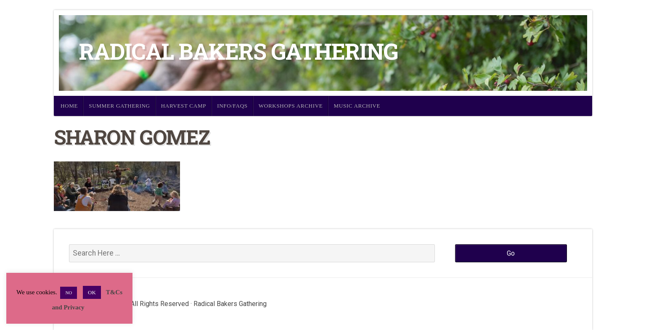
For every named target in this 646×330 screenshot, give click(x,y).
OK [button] (92, 292)
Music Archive (357, 106)
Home (69, 106)
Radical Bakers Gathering (238, 51)
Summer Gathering (119, 106)
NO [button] (68, 292)
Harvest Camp (183, 106)
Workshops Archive (291, 106)
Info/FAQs (232, 106)
